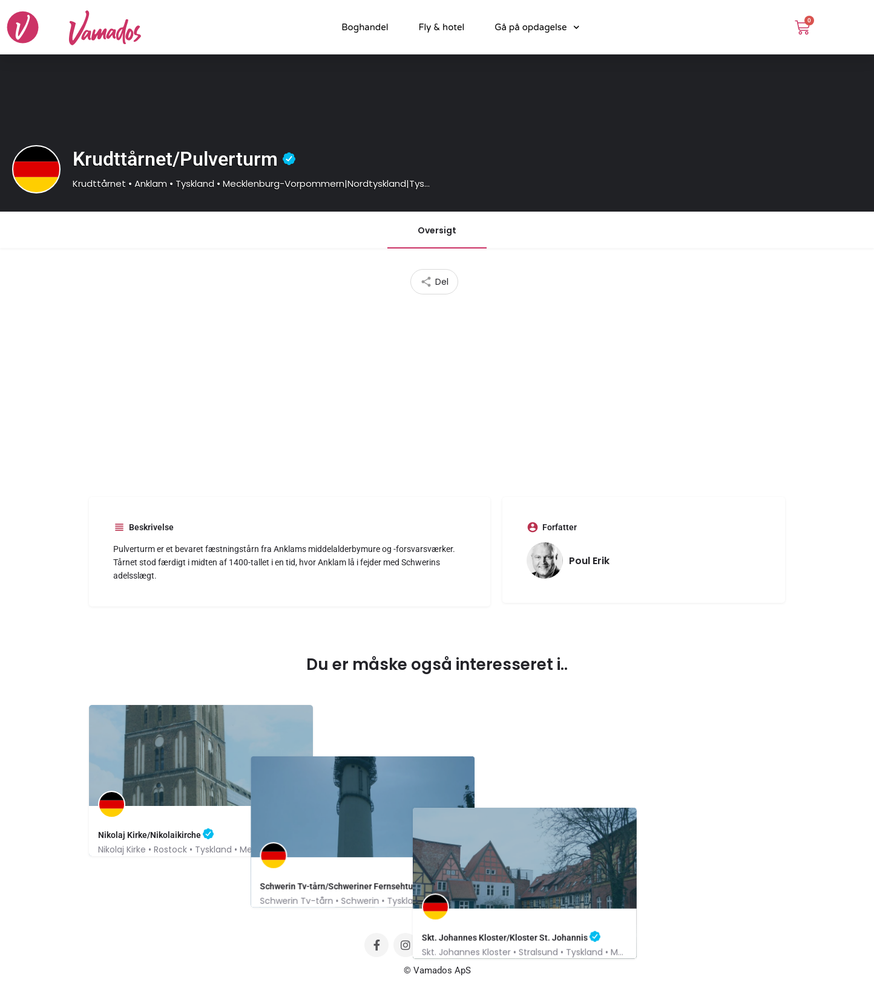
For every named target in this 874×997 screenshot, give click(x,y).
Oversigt (437, 230)
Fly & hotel (442, 27)
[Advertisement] (437, 391)
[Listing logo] (36, 169)
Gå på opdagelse (536, 27)
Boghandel (364, 27)
